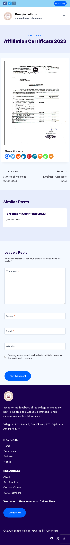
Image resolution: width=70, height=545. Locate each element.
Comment (12, 271)
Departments (10, 451)
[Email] (35, 331)
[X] (10, 3)
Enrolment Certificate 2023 (52, 176)
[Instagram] (14, 3)
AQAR (7, 477)
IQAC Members (12, 493)
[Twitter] (12, 156)
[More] (51, 156)
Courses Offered (12, 487)
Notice (7, 462)
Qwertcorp (52, 531)
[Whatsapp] (45, 156)
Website (10, 346)
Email (10, 331)
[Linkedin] (23, 156)
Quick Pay (60, 3)
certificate (35, 35)
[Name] (35, 316)
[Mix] (40, 156)
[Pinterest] (29, 156)
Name (10, 316)
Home (6, 446)
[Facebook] (5, 3)
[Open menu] (64, 16)
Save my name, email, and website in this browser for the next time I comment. (35, 357)
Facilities (8, 456)
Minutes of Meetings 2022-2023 (17, 176)
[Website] (35, 346)
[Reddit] (18, 156)
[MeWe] (34, 156)
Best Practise (10, 482)
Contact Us (14, 512)
